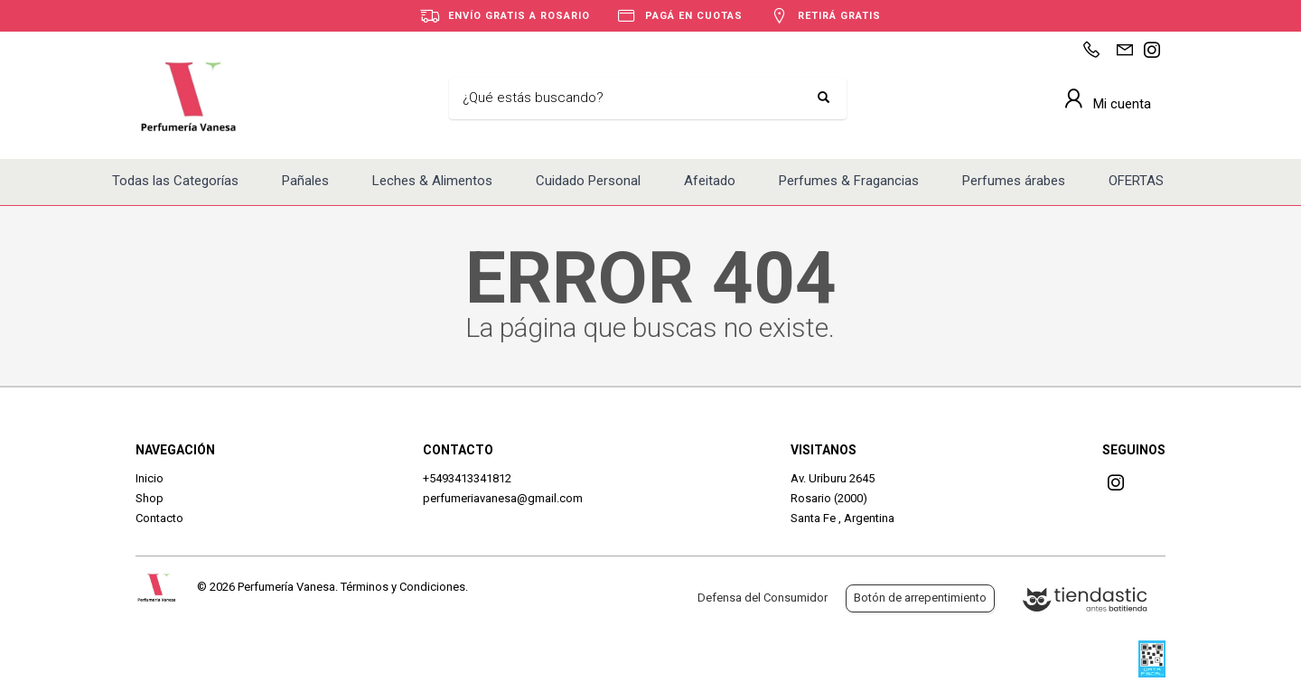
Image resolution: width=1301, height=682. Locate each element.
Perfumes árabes (1013, 181)
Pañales (305, 181)
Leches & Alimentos (432, 181)
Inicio (150, 478)
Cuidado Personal (588, 181)
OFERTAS (1136, 181)
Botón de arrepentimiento (920, 597)
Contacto (159, 518)
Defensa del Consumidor (762, 597)
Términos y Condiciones (403, 586)
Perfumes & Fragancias (849, 181)
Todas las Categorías (175, 181)
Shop (150, 498)
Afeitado (709, 181)
